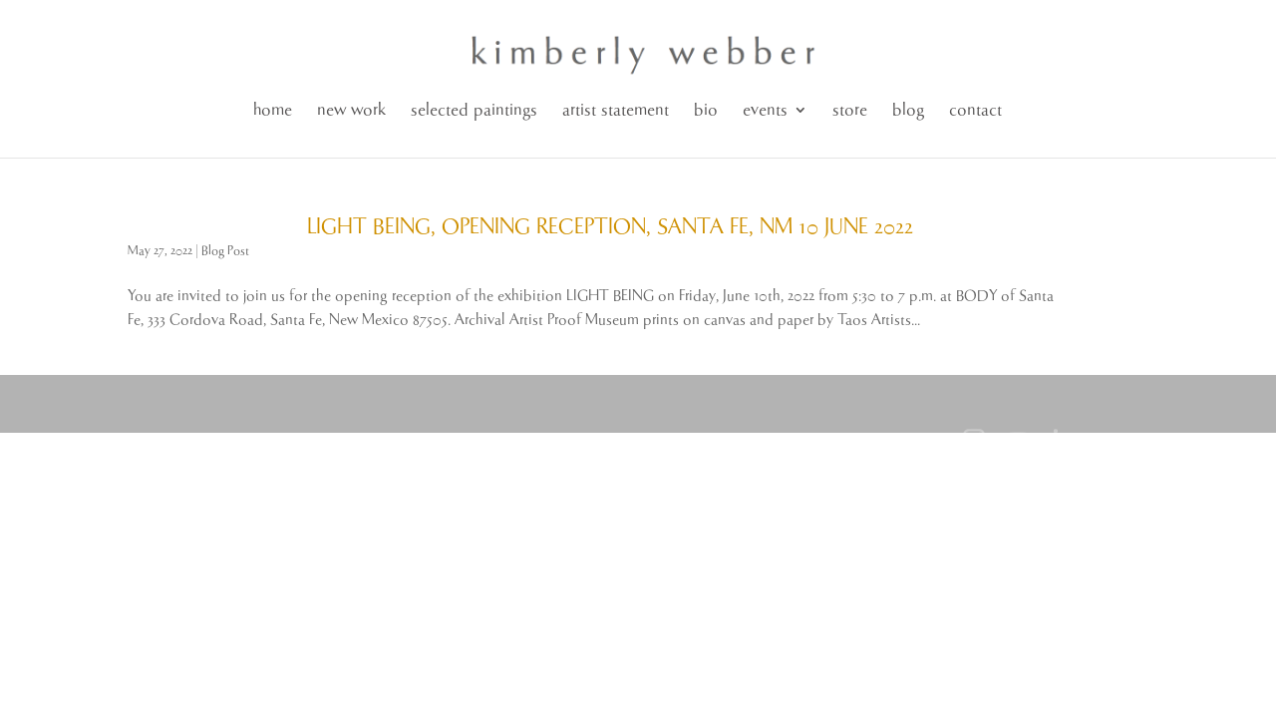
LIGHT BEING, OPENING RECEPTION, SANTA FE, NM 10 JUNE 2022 (610, 227)
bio (706, 110)
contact (975, 110)
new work (351, 110)
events (765, 110)
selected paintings (474, 110)
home (272, 110)
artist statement (615, 110)
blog (908, 110)
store (849, 110)
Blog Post (225, 250)
